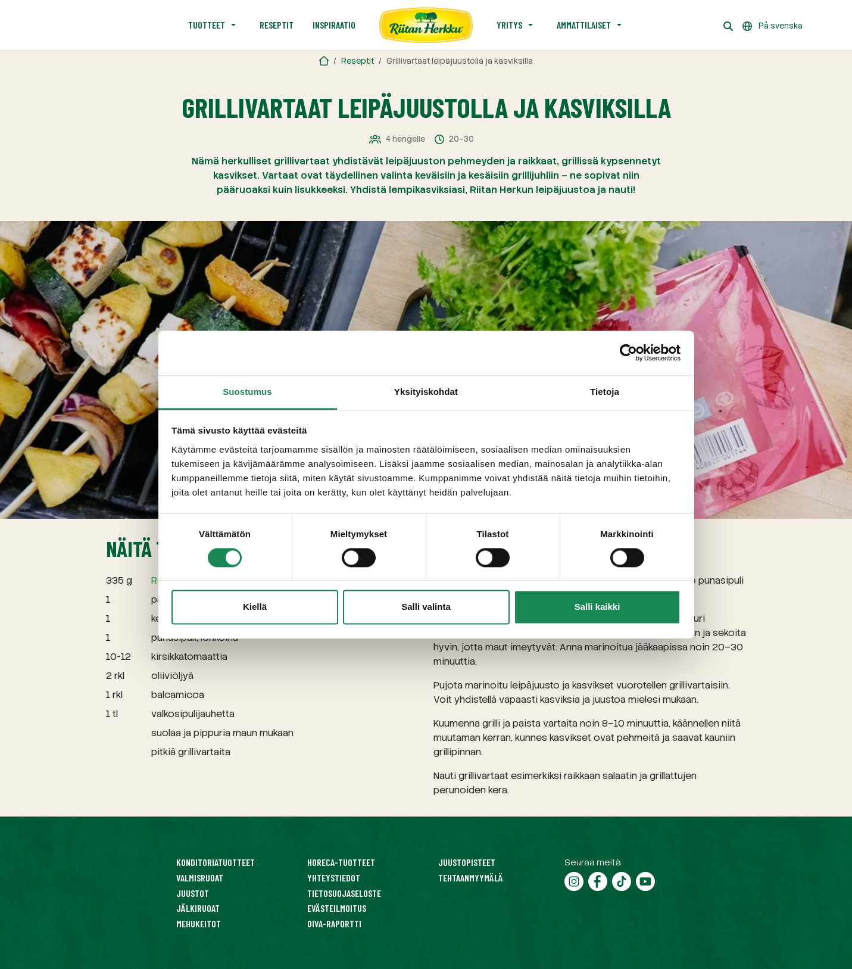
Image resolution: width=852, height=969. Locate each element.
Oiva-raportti (334, 923)
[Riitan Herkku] (324, 61)
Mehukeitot (198, 923)
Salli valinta (426, 607)
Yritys (509, 24)
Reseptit (277, 24)
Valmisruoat (199, 877)
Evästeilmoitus (336, 908)
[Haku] (728, 25)
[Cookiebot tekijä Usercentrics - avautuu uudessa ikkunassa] (628, 353)
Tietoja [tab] (604, 392)
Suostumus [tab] (247, 392)
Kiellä (255, 607)
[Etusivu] (426, 25)
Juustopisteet (466, 862)
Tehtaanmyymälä (470, 877)
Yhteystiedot (333, 877)
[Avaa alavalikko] (233, 25)
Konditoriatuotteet (215, 862)
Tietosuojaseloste (344, 893)
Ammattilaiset (584, 24)
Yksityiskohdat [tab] (426, 392)
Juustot (192, 893)
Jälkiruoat (198, 908)
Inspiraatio (334, 24)
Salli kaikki (597, 607)
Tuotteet (206, 24)
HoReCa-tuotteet (341, 862)
